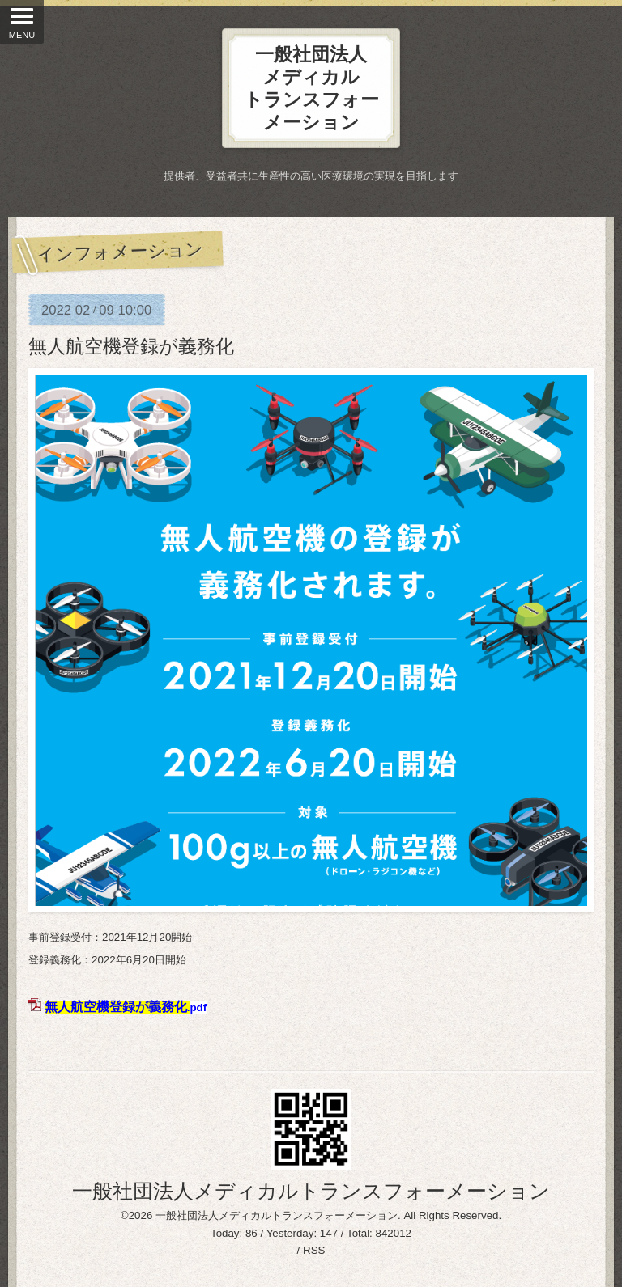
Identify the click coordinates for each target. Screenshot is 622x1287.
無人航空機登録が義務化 (131, 346)
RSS (314, 1250)
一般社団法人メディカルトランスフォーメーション (311, 1190)
